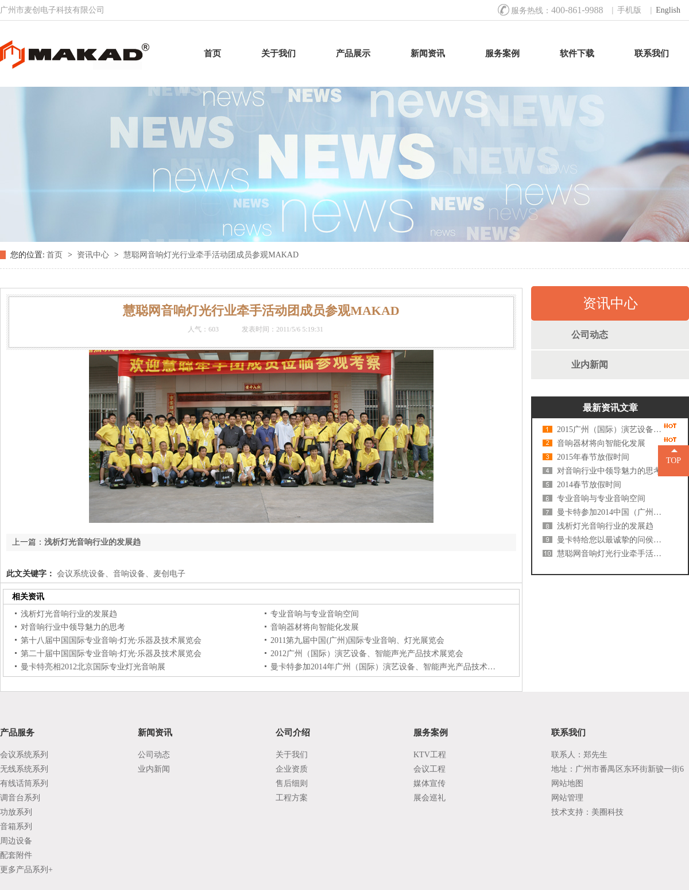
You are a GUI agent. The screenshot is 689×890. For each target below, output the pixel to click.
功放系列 (16, 812)
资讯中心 (94, 255)
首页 (212, 53)
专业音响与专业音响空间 (314, 614)
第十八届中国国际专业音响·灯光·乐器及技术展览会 (111, 640)
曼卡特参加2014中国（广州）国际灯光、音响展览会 (611, 512)
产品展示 (353, 53)
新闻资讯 (428, 53)
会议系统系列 (24, 754)
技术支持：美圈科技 (587, 812)
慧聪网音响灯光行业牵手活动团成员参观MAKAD (211, 255)
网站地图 (567, 783)
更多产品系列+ (26, 869)
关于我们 (278, 53)
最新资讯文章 (610, 408)
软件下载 (577, 53)
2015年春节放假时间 (593, 457)
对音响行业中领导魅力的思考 (73, 627)
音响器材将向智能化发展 (314, 627)
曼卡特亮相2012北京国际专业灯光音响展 (93, 666)
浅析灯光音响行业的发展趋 (92, 542)
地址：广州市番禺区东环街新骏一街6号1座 (617, 770)
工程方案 (292, 797)
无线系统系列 (24, 769)
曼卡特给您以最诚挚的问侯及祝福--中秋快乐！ (611, 539)
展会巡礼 (429, 797)
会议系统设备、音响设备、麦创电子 (120, 573)
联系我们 (651, 53)
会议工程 (429, 769)
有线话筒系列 (24, 783)
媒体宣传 (429, 783)
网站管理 (567, 797)
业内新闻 (589, 364)
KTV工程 (429, 754)
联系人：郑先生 (579, 754)
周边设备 (16, 841)
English (668, 10)
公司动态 (589, 335)
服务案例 (502, 53)
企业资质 (292, 769)
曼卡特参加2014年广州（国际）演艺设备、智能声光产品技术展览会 (391, 666)
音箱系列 (16, 826)
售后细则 (292, 783)
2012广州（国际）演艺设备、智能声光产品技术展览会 (366, 653)
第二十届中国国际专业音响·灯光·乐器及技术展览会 (111, 653)
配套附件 (16, 855)
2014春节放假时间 (589, 484)
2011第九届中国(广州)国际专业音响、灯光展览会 (357, 640)
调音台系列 (20, 797)
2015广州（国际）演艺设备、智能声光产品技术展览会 (611, 429)
